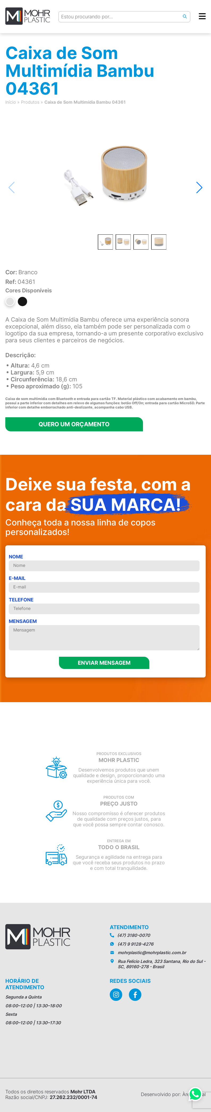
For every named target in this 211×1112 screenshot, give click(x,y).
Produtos (30, 102)
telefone (104, 605)
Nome (104, 562)
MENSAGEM (104, 634)
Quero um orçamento (78, 424)
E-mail (104, 584)
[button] (199, 187)
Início (10, 102)
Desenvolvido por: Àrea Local (173, 1094)
